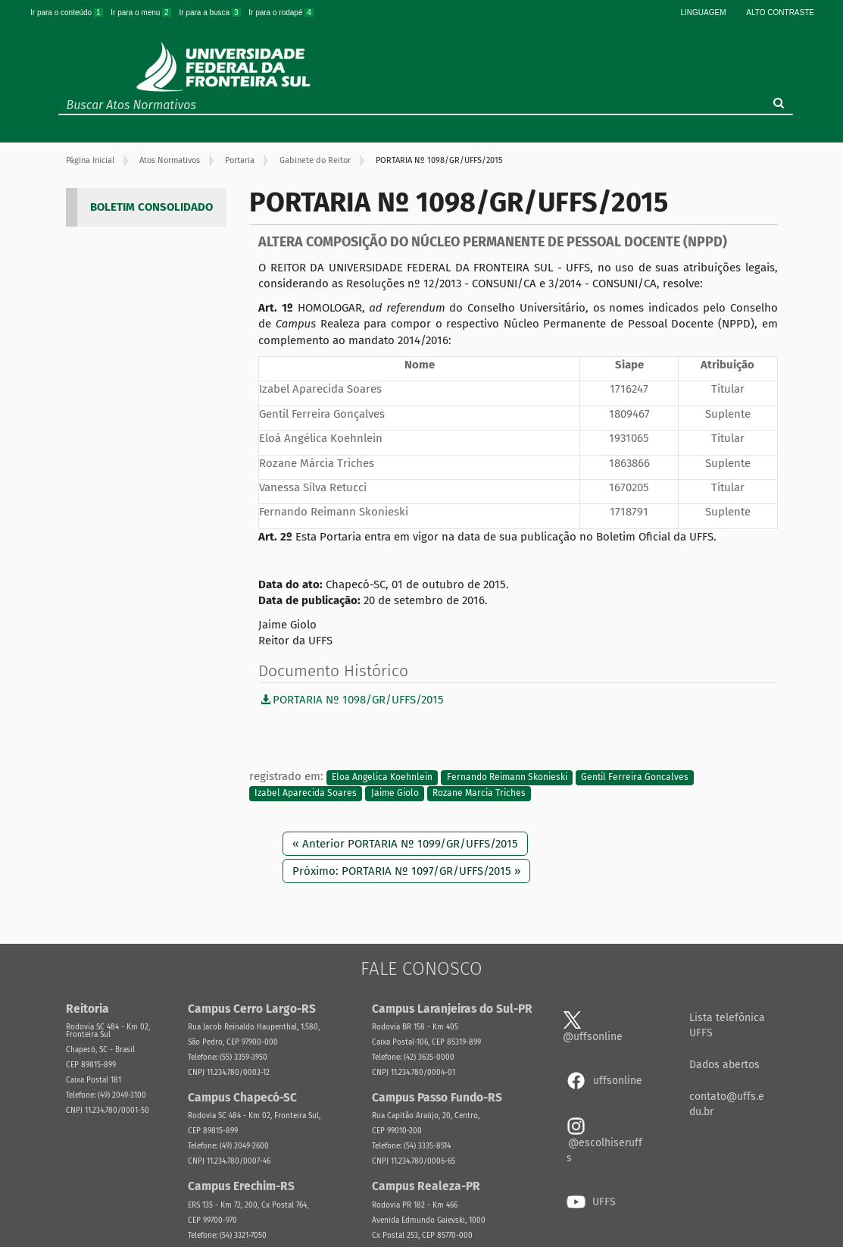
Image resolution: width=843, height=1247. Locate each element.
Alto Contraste (780, 12)
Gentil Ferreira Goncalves (634, 777)
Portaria (239, 160)
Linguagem (703, 12)
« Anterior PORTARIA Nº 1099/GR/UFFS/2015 (405, 844)
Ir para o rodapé (281, 12)
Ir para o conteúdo (67, 12)
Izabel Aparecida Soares (305, 793)
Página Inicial (90, 160)
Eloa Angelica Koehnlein (382, 777)
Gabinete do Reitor (315, 160)
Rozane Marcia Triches (479, 793)
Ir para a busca (210, 12)
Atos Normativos (169, 160)
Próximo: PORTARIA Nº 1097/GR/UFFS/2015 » (406, 871)
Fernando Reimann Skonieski (507, 777)
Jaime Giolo (395, 793)
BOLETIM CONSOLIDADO (151, 207)
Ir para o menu (142, 12)
